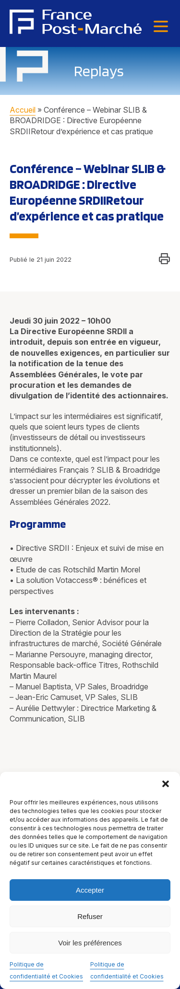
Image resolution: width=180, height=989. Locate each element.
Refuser (90, 916)
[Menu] (160, 27)
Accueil (23, 110)
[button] (165, 784)
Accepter (90, 890)
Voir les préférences (90, 943)
